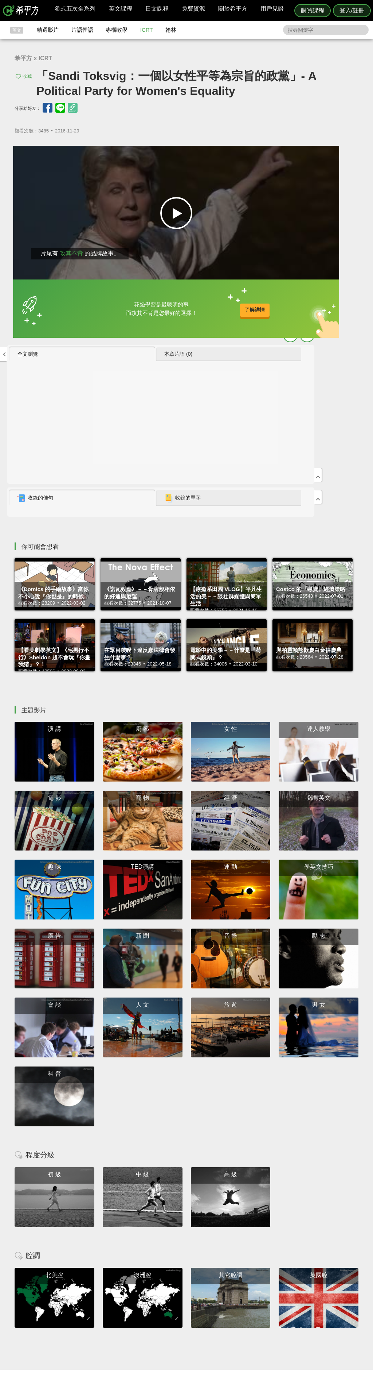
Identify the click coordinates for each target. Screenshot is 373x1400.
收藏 (27, 76)
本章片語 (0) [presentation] (316, 155)
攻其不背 (65, 245)
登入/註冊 (351, 10)
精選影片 (48, 30)
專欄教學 (116, 30)
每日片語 (195, 1318)
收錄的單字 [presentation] (320, 298)
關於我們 (230, 1318)
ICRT (146, 30)
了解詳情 (164, 304)
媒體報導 (230, 1324)
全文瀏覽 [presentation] (252, 155)
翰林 (170, 30)
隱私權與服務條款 (274, 1304)
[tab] (262, 155)
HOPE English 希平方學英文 (125, 1261)
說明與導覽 (267, 1311)
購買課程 (312, 10)
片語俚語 (82, 30)
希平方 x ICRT (33, 58)
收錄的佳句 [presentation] (259, 299)
